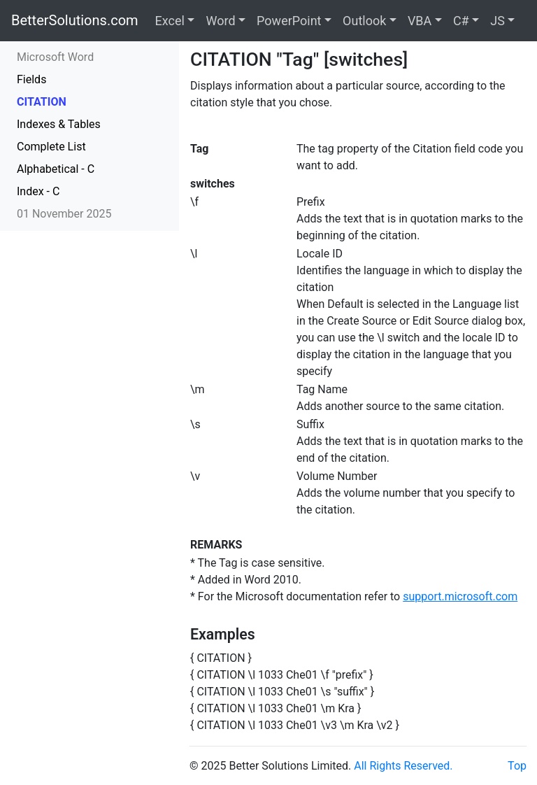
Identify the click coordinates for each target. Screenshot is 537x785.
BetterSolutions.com (74, 20)
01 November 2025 (64, 213)
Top (517, 765)
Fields (31, 79)
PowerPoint (289, 20)
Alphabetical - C (55, 169)
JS (497, 20)
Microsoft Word (55, 57)
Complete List (51, 146)
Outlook (364, 20)
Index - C (38, 191)
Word (220, 20)
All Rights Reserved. (403, 765)
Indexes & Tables (59, 124)
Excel (170, 20)
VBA (419, 20)
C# (461, 20)
